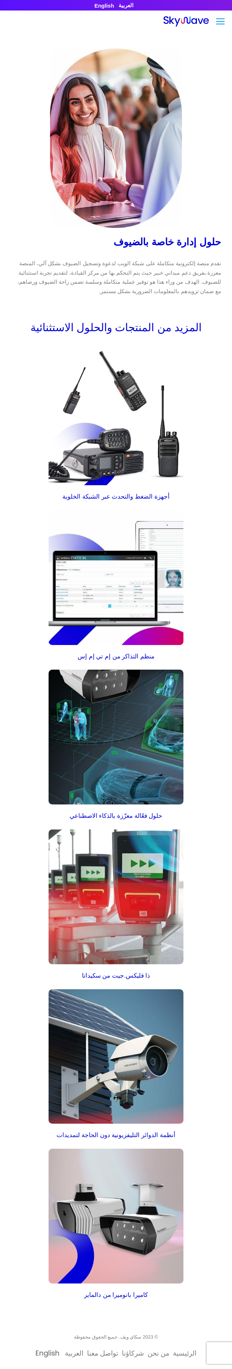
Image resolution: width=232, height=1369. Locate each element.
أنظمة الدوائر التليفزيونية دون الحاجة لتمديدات (116, 1135)
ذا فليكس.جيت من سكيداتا (116, 975)
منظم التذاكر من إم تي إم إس (116, 656)
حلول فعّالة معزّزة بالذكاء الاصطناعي (116, 815)
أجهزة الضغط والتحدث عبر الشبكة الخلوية (116, 496)
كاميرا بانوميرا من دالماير (116, 1294)
